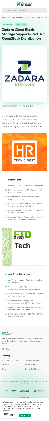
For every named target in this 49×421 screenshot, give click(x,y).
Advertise (5, 365)
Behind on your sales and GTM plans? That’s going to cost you (25, 191)
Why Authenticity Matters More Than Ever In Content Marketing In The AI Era (25, 204)
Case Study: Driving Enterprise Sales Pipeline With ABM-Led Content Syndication (25, 218)
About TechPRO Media (10, 360)
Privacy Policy (30, 365)
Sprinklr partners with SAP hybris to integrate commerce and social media (25, 308)
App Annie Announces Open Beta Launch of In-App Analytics (25, 281)
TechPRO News (7, 24)
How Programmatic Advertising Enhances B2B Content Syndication (25, 211)
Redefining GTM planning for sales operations (25, 185)
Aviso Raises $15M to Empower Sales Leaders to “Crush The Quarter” (25, 295)
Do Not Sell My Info (32, 369)
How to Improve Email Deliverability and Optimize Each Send (23, 198)
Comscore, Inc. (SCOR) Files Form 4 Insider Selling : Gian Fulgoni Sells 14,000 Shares (24, 288)
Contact (5, 369)
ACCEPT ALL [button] (24, 415)
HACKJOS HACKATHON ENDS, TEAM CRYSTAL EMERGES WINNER (25, 315)
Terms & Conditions (32, 360)
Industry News (21, 24)
